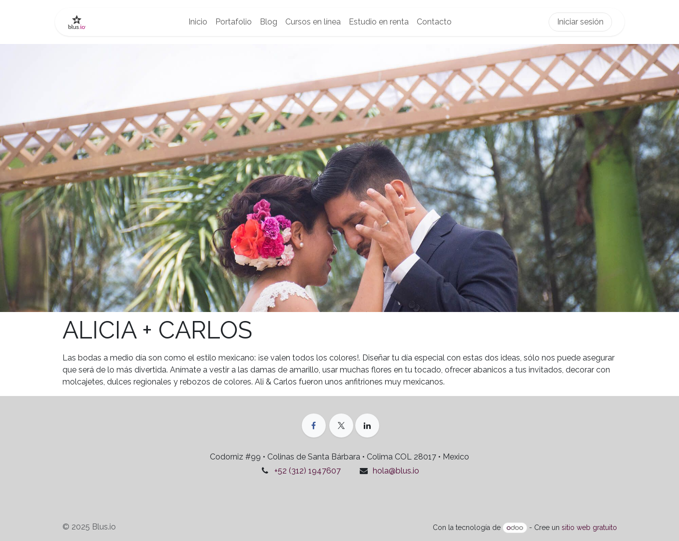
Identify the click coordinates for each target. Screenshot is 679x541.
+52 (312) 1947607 (307, 471)
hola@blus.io (396, 471)
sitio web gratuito (589, 528)
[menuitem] (197, 22)
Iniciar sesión (580, 21)
